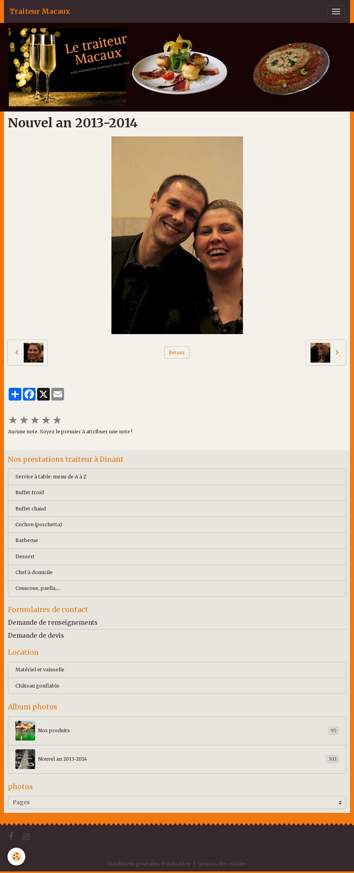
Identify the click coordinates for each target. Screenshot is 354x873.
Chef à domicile (34, 572)
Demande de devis (36, 635)
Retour (177, 352)
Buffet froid (29, 492)
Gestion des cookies (222, 864)
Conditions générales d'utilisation (148, 864)
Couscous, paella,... (37, 588)
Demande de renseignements (53, 622)
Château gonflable (37, 686)
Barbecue (26, 540)
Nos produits (177, 731)
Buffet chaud (30, 509)
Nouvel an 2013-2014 (177, 759)
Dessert (25, 556)
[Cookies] (17, 856)
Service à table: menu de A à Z (51, 477)
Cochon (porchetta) (38, 524)
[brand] (39, 11)
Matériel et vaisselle (39, 670)
